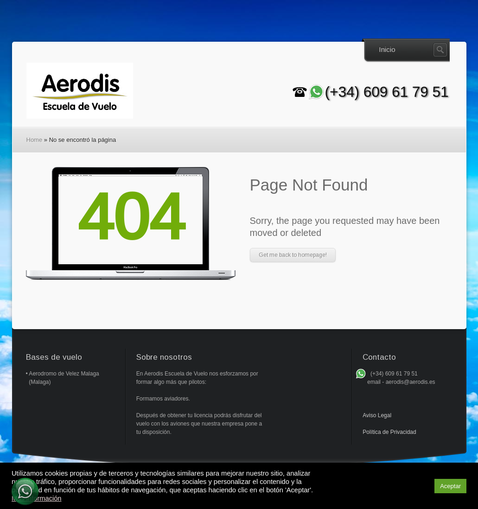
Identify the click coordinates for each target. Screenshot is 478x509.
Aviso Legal (377, 415)
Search (440, 50)
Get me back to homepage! (293, 255)
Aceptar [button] (450, 486)
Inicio (387, 49)
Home (34, 139)
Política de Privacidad (389, 432)
